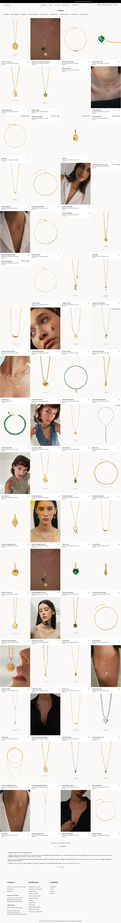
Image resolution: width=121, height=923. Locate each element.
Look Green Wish (37, 447)
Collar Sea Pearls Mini (38, 206)
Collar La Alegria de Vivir (39, 544)
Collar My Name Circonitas (100, 164)
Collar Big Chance (37, 496)
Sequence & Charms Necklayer (41, 61)
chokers (57, 859)
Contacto (31, 900)
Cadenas (4, 158)
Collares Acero (54, 14)
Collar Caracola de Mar (98, 399)
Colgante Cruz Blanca (98, 303)
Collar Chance (66, 447)
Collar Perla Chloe (67, 206)
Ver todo (6, 14)
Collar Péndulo (66, 737)
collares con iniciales (25, 859)
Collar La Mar (35, 110)
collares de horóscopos (71, 859)
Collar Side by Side (6, 110)
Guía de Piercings (33, 898)
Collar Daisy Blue (97, 785)
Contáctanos (10, 889)
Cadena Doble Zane (98, 496)
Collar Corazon (66, 351)
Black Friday (32, 902)
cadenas (62, 859)
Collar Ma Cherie (97, 110)
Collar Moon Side (37, 689)
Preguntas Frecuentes (35, 887)
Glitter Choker (66, 68)
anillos (103, 859)
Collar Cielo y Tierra (37, 640)
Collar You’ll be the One (8, 351)
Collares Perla (74, 14)
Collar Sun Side (5, 689)
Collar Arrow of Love (98, 737)
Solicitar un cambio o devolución (16, 887)
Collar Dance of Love (68, 61)
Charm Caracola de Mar (99, 592)
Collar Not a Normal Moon (8, 640)
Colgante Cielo (66, 303)
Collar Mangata (5, 206)
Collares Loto (5, 399)
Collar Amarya (96, 640)
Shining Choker (36, 254)
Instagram (53, 887)
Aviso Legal (32, 905)
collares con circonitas (49, 859)
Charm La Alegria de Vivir (8, 544)
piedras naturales (35, 859)
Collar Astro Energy (98, 351)
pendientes (108, 859)
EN (100, 5)
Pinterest (52, 891)
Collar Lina (95, 447)
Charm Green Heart (67, 592)
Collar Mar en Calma (68, 399)
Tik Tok (52, 889)
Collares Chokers (43, 14)
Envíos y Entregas (33, 893)
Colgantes (23, 14)
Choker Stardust (97, 833)
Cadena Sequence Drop (39, 592)
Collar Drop (4, 737)
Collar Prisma (96, 544)
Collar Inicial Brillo (6, 261)
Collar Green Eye (97, 689)
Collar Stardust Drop (38, 833)
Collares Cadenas (33, 14)
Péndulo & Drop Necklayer (39, 737)
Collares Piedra (83, 14)
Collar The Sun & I (6, 61)
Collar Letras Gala (37, 116)
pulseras (20, 860)
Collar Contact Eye (37, 399)
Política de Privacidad (34, 907)
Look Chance (5, 496)
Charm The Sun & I (6, 592)
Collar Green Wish (6, 447)
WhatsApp (10, 891)
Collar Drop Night (67, 213)
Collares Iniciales (14, 14)
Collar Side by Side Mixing (39, 785)
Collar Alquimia (96, 116)
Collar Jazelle (36, 303)
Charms (64, 158)
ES (98, 5)
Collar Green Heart (97, 61)
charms (14, 860)
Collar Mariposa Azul (68, 785)
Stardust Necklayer (67, 833)
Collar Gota (65, 689)
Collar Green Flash (67, 496)
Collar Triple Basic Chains (8, 785)
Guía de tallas (32, 891)
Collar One (4, 833)
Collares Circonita (64, 14)
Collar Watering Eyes (38, 351)
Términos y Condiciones (35, 911)
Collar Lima (65, 544)
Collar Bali (95, 254)
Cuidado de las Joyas (35, 896)
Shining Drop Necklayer (8, 254)
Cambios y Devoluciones (35, 889)
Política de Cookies (34, 909)
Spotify (52, 893)
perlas (41, 859)
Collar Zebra (65, 640)
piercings (10, 860)
